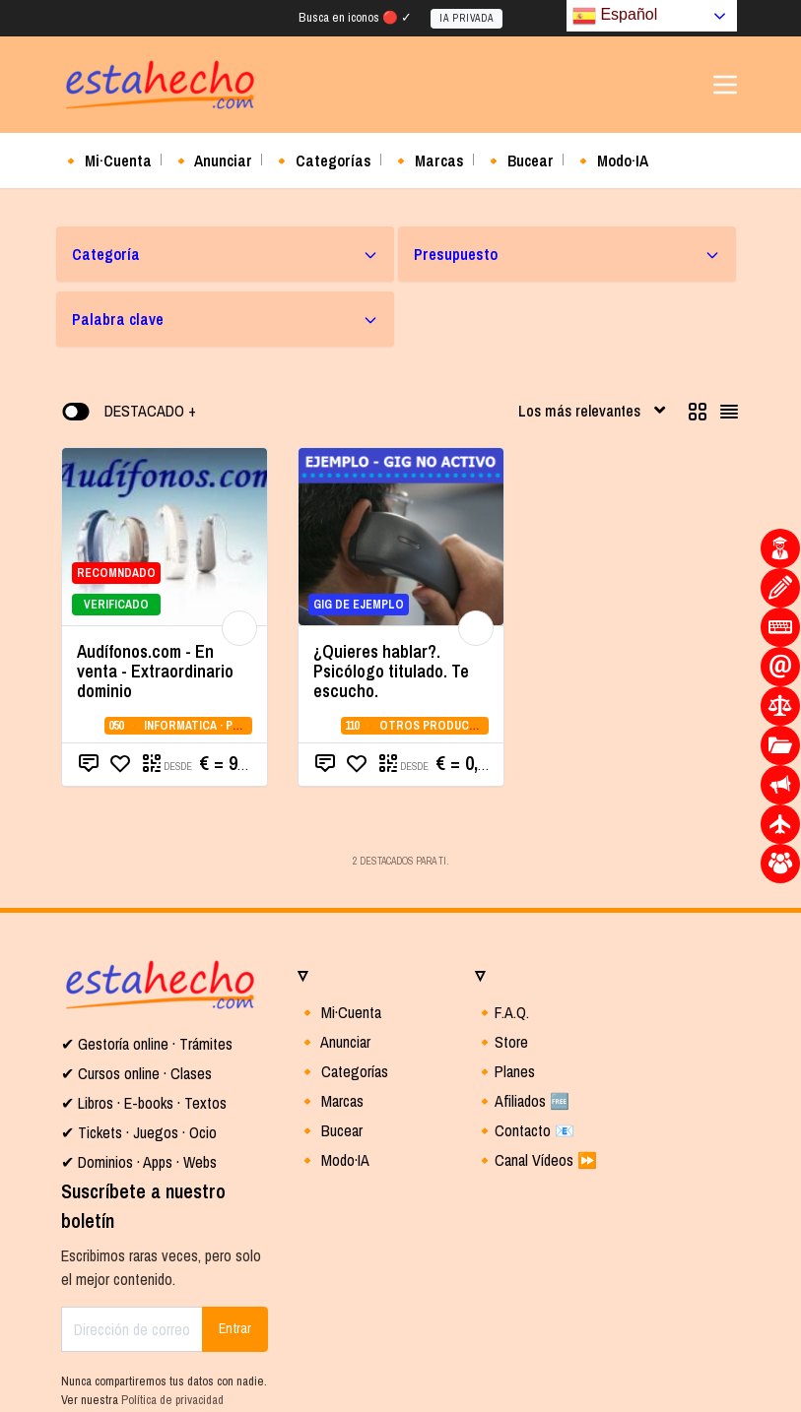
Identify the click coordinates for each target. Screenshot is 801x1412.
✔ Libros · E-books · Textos (144, 1103)
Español (614, 16)
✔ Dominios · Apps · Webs (139, 1162)
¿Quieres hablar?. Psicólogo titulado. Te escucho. (391, 671)
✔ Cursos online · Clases (136, 1073)
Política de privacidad (172, 1399)
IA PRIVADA (466, 18)
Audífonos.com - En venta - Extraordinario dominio (155, 671)
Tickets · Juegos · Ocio (145, 1132)
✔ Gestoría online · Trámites (147, 1044)
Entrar (235, 1328)
